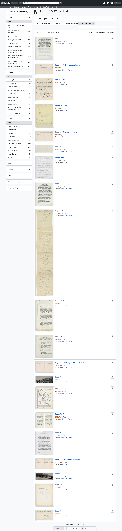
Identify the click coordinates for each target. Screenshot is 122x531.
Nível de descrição (15, 182)
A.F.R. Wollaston (19, 97)
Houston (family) (19, 87)
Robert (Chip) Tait (19, 140)
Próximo (93, 528)
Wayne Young (19, 137)
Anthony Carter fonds (19, 40)
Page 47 (58, 184)
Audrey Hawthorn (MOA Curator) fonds (19, 62)
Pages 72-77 (60, 301)
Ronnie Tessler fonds (19, 47)
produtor (11, 72)
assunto (11, 169)
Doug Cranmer (19, 147)
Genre (10, 175)
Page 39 (58, 433)
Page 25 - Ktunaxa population (66, 132)
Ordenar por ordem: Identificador (88, 27)
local (9, 163)
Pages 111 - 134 (61, 388)
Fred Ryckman (19, 83)
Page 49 (58, 377)
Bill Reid (19, 157)
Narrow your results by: (19, 12)
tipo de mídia (13, 188)
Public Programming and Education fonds (19, 57)
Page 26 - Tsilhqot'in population (67, 65)
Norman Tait (19, 130)
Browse (14, 3)
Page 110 (58, 485)
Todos (10, 22)
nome (10, 118)
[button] (104, 3)
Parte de (11, 17)
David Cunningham (19, 113)
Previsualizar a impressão (43, 23)
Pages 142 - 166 (61, 105)
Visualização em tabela (86, 23)
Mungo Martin (19, 151)
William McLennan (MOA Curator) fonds (19, 51)
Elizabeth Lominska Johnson (19, 90)
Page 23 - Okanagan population (67, 459)
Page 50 (58, 146)
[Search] (41, 3)
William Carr (19, 94)
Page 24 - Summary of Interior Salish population (74, 362)
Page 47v (58, 38)
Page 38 (58, 511)
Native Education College (19, 126)
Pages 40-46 (60, 336)
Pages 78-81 (60, 157)
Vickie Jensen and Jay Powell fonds (19, 26)
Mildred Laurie (19, 104)
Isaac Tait (19, 133)
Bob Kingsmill (19, 101)
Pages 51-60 (60, 79)
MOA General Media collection (19, 32)
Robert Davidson (19, 154)
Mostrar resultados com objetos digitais (101, 32)
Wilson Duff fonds (19, 36)
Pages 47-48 (60, 474)
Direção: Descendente (107, 27)
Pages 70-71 (60, 414)
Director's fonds (19, 43)
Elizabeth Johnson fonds (19, 67)
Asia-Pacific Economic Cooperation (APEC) (19, 109)
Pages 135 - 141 (61, 211)
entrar (117, 3)
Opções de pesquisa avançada (47, 18)
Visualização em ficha (71, 23)
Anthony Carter (19, 80)
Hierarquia (57, 23)
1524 (86, 528)
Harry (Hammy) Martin (19, 144)
